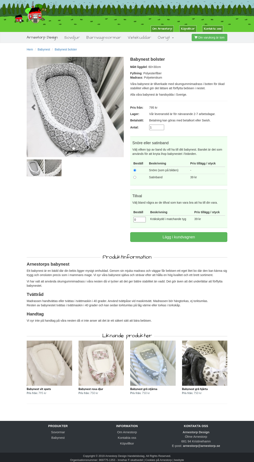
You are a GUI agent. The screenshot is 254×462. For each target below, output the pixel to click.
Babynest (44, 49)
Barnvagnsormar (103, 37)
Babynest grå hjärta (195, 389)
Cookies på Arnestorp (158, 460)
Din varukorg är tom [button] (209, 37)
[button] (34, 107)
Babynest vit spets (39, 389)
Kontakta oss (212, 29)
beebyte (179, 460)
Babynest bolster (66, 49)
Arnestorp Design (42, 37)
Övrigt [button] (166, 37)
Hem (30, 49)
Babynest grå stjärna (143, 389)
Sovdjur (72, 37)
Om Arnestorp (162, 29)
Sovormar (58, 432)
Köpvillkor (188, 29)
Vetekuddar (139, 37)
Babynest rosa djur (91, 389)
